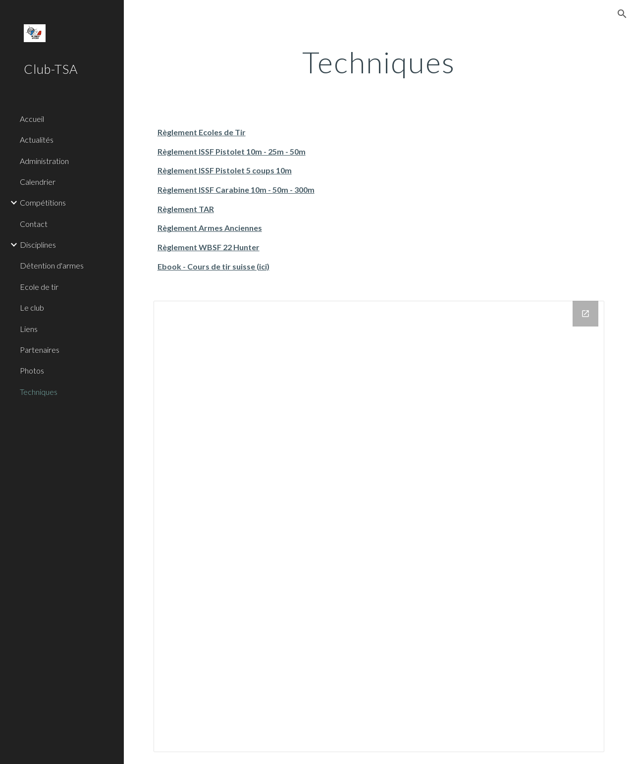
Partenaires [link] (39, 349)
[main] (378, 62)
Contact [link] (34, 223)
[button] (622, 14)
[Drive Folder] (379, 526)
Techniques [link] (38, 391)
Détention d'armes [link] (52, 265)
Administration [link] (44, 160)
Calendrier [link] (37, 181)
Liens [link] (29, 328)
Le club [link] (32, 307)
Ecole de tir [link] (39, 286)
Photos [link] (32, 370)
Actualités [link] (36, 139)
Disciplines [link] (38, 244)
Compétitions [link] (43, 202)
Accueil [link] (32, 118)
